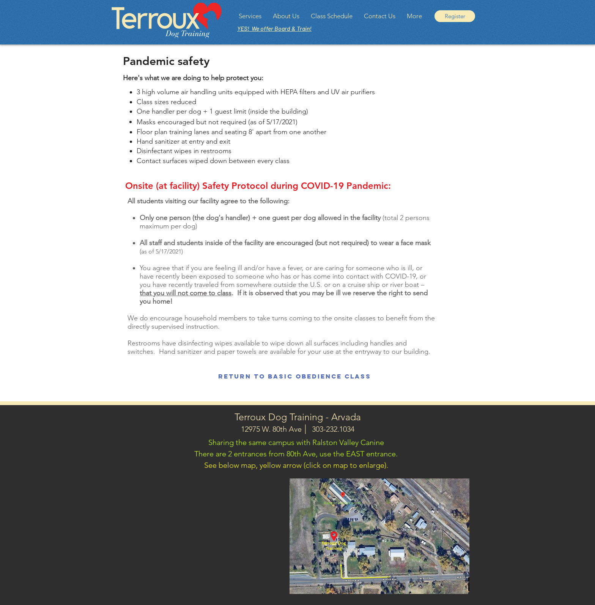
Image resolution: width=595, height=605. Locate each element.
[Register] (454, 16)
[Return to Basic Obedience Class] (294, 376)
